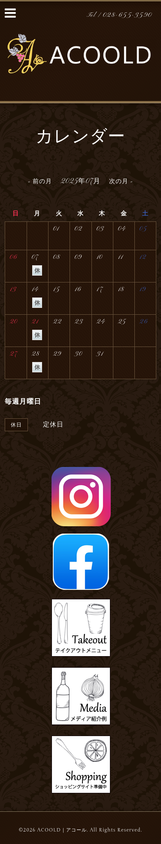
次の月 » (121, 181)
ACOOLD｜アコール (62, 830)
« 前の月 (40, 181)
